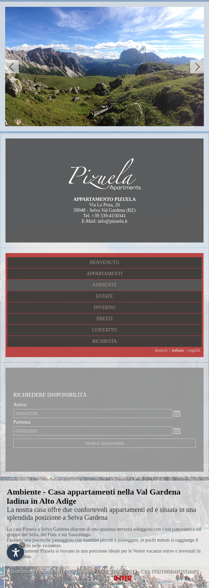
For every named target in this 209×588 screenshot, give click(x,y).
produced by (117, 582)
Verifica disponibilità (104, 443)
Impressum (72, 582)
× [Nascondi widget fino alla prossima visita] (22, 544)
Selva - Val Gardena (73, 571)
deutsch (161, 350)
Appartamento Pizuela (29, 571)
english (194, 350)
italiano (178, 350)
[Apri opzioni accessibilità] (15, 552)
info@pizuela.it (112, 221)
